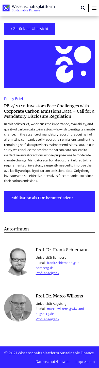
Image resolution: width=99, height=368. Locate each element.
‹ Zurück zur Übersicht (29, 28)
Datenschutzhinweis (53, 361)
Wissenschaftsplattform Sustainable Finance (29, 8)
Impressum (85, 361)
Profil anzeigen (46, 273)
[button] (94, 8)
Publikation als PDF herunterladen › (42, 198)
